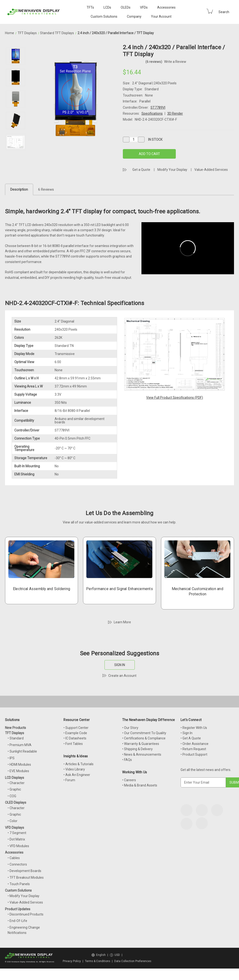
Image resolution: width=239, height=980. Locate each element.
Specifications (152, 113)
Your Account (161, 16)
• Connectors (17, 864)
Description (19, 189)
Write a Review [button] (175, 62)
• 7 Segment (17, 833)
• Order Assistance (194, 744)
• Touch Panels (19, 884)
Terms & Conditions (97, 961)
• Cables (14, 858)
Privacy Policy (72, 961)
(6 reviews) (154, 62)
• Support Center (75, 728)
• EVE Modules (18, 771)
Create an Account (122, 676)
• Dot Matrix (16, 839)
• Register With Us (194, 728)
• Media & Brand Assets (139, 785)
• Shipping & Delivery (137, 749)
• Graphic (14, 789)
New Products (15, 728)
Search (223, 12)
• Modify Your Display (23, 896)
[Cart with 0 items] (209, 11)
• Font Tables (73, 744)
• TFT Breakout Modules (26, 877)
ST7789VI (158, 107)
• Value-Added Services (25, 902)
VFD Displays (14, 827)
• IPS (11, 758)
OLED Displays (15, 802)
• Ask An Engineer (76, 775)
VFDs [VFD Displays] (144, 7)
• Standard (16, 738)
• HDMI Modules (19, 764)
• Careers (129, 780)
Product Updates (17, 909)
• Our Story (130, 728)
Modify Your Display (172, 170)
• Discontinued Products (25, 914)
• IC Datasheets (74, 738)
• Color (12, 821)
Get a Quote (141, 170)
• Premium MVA (19, 745)
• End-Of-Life (17, 921)
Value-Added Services (211, 170)
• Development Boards (24, 871)
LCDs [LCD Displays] (107, 7)
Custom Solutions (104, 16)
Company (134, 16)
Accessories (166, 7)
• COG (12, 796)
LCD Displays (14, 778)
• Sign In (186, 733)
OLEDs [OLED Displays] (125, 7)
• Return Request (193, 749)
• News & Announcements (141, 754)
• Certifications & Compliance (144, 738)
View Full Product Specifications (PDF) (174, 397)
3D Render (175, 113)
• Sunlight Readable (22, 751)
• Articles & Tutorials (78, 764)
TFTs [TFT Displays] (90, 7)
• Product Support (194, 754)
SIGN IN (119, 665)
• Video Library (74, 769)
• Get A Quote (191, 738)
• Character (16, 783)
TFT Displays (14, 733)
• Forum (69, 780)
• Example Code (75, 733)
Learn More (122, 622)
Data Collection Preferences (132, 961)
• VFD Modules (18, 846)
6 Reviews (46, 189)
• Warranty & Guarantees (140, 744)
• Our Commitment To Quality (144, 733)
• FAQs (127, 760)
